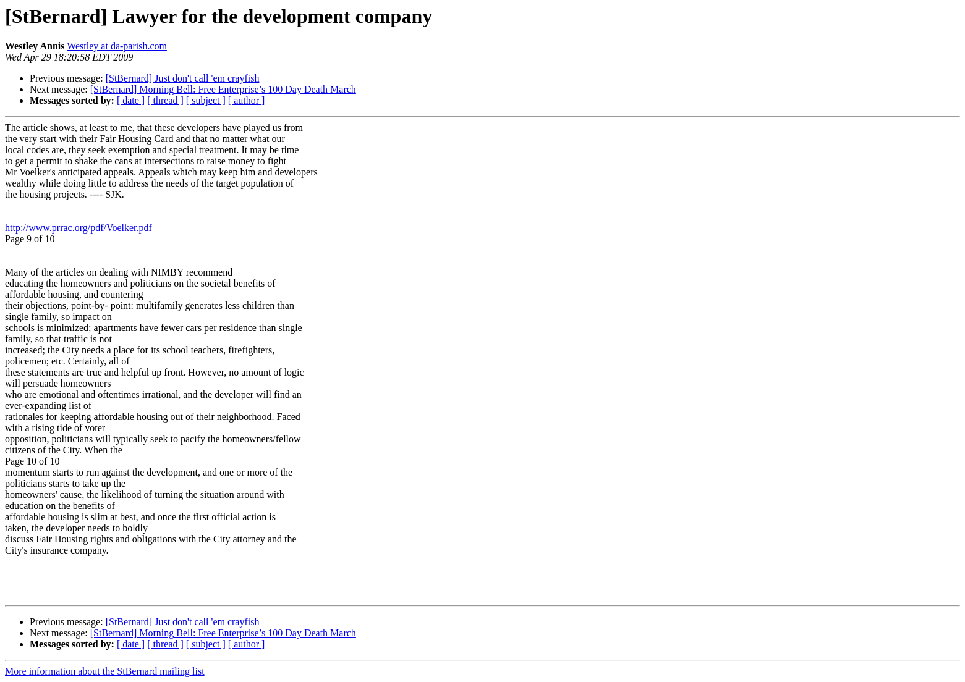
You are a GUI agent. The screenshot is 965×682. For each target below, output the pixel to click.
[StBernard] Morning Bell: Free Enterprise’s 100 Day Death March (223, 89)
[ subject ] (206, 100)
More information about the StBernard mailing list (105, 671)
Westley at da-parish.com (117, 46)
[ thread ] (165, 100)
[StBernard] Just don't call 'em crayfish (183, 78)
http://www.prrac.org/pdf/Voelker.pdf (78, 227)
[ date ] (131, 100)
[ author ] (246, 100)
